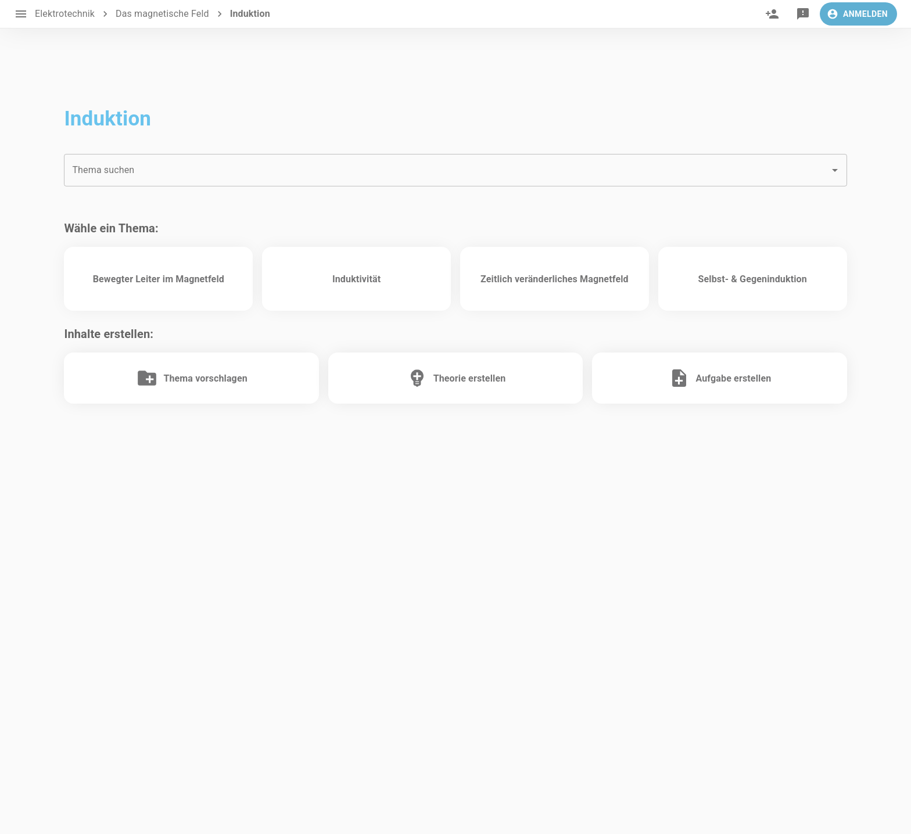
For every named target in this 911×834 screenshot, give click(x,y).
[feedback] (803, 14)
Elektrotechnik (65, 13)
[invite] (772, 14)
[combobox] (455, 170)
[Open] (835, 170)
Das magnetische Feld (162, 13)
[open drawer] (21, 14)
